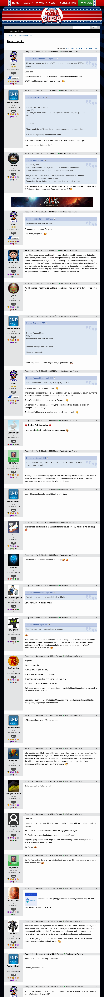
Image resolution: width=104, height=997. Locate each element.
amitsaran (13, 263)
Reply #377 (29, 90)
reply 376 (41, 97)
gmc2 (13, 295)
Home (11, 36)
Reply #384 (29, 420)
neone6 (13, 165)
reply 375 (52, 59)
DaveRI (13, 826)
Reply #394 (29, 781)
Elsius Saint (13, 433)
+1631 (13, 472)
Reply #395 (29, 814)
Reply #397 (29, 888)
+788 (13, 677)
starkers (13, 933)
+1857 (13, 73)
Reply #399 (29, 954)
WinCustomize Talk (25, 36)
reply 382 (49, 378)
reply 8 (40, 160)
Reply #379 (29, 212)
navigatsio (13, 630)
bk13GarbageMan (13, 598)
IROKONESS (14, 900)
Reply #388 (29, 555)
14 (76, 48)
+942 (13, 174)
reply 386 (49, 593)
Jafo (13, 64)
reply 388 (43, 625)
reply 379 (41, 323)
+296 (13, 304)
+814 (13, 802)
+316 (13, 606)
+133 (13, 638)
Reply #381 (29, 283)
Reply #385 (29, 451)
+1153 (13, 942)
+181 (13, 271)
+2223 (13, 111)
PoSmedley (13, 668)
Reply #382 (29, 316)
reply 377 (49, 219)
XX (13, 534)
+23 (13, 543)
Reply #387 (29, 522)
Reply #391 (29, 656)
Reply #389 (29, 585)
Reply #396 (29, 855)
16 (81, 48)
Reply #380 (29, 250)
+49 (13, 441)
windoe (13, 567)
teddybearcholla (13, 793)
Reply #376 (29, 52)
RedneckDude (13, 102)
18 (86, 48)
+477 (13, 835)
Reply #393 (29, 748)
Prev (72, 48)
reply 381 (42, 458)
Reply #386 (29, 489)
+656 (13, 909)
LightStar (13, 463)
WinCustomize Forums (68, 52)
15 (79, 48)
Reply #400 (29, 987)
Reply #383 (29, 371)
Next (91, 48)
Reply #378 (29, 153)
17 (84, 48)
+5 (13, 576)
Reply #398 (29, 921)
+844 (13, 769)
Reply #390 (29, 618)
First (67, 48)
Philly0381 (13, 760)
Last (95, 48)
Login (21, 31)
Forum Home (13, 31)
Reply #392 (29, 715)
